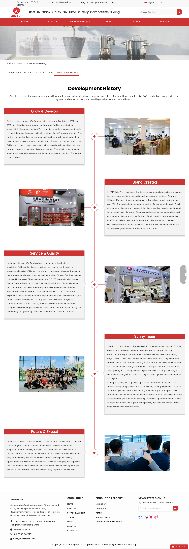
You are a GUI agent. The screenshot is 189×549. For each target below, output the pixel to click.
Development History (67, 72)
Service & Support (76, 512)
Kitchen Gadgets (104, 517)
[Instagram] (156, 517)
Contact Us (72, 530)
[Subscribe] (175, 508)
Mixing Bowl (101, 503)
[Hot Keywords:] (179, 12)
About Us (71, 526)
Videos (70, 517)
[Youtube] (151, 517)
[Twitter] (146, 517)
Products (71, 508)
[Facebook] (140, 517)
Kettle (99, 512)
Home (70, 503)
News (70, 521)
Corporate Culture (43, 72)
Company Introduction (19, 72)
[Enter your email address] (156, 508)
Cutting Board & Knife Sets (109, 521)
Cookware (101, 508)
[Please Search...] (158, 12)
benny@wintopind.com (61, 2)
